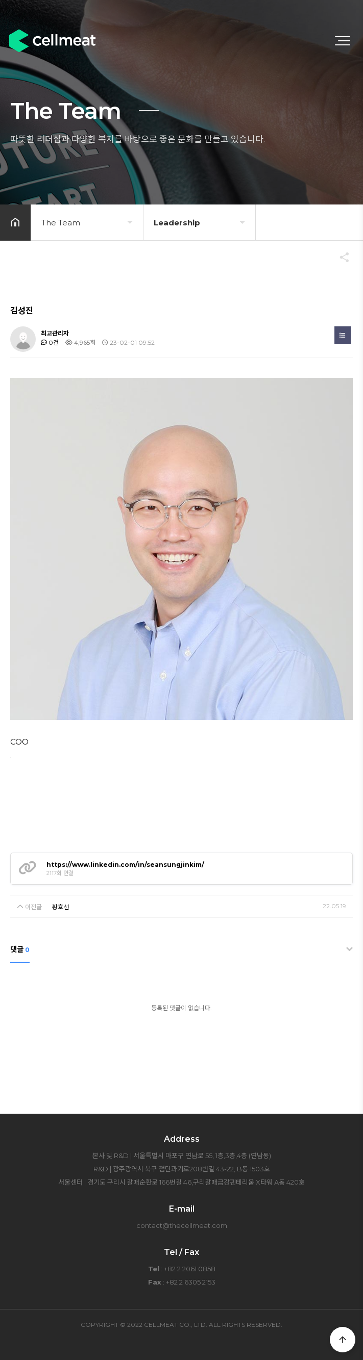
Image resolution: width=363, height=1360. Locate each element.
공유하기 (339, 257)
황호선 (60, 907)
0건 (50, 342)
